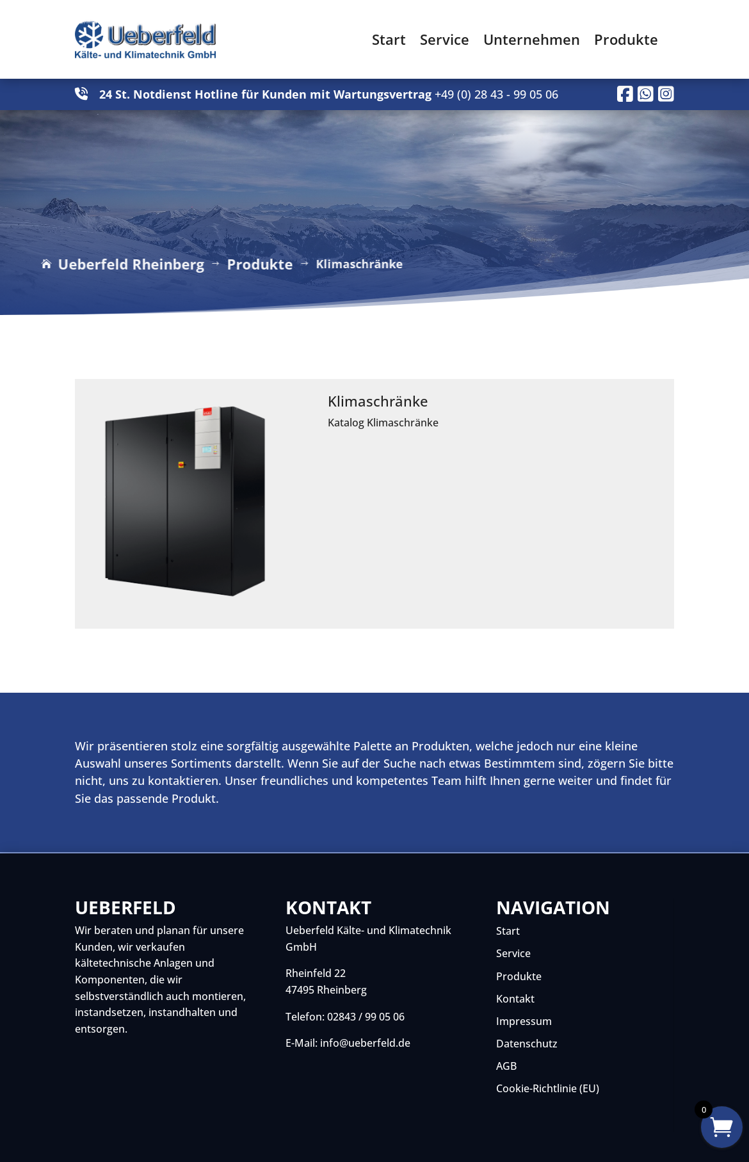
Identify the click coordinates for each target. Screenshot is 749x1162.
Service (444, 39)
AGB (506, 1066)
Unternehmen (531, 39)
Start (389, 39)
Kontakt (515, 999)
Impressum (524, 1021)
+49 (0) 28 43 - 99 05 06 (496, 94)
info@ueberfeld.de (365, 1043)
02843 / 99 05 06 (366, 1017)
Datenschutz (527, 1044)
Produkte (626, 39)
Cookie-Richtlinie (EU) (547, 1088)
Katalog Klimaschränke (383, 423)
